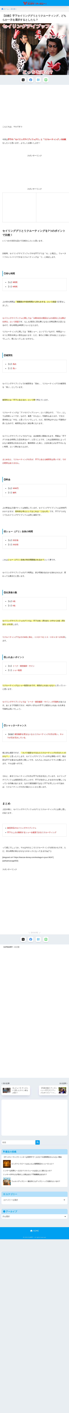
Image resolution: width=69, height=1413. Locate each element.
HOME (34, 1231)
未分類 (16, 947)
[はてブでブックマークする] (38, 80)
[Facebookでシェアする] (30, 80)
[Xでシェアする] (23, 80)
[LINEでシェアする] (46, 80)
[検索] (37, 1143)
